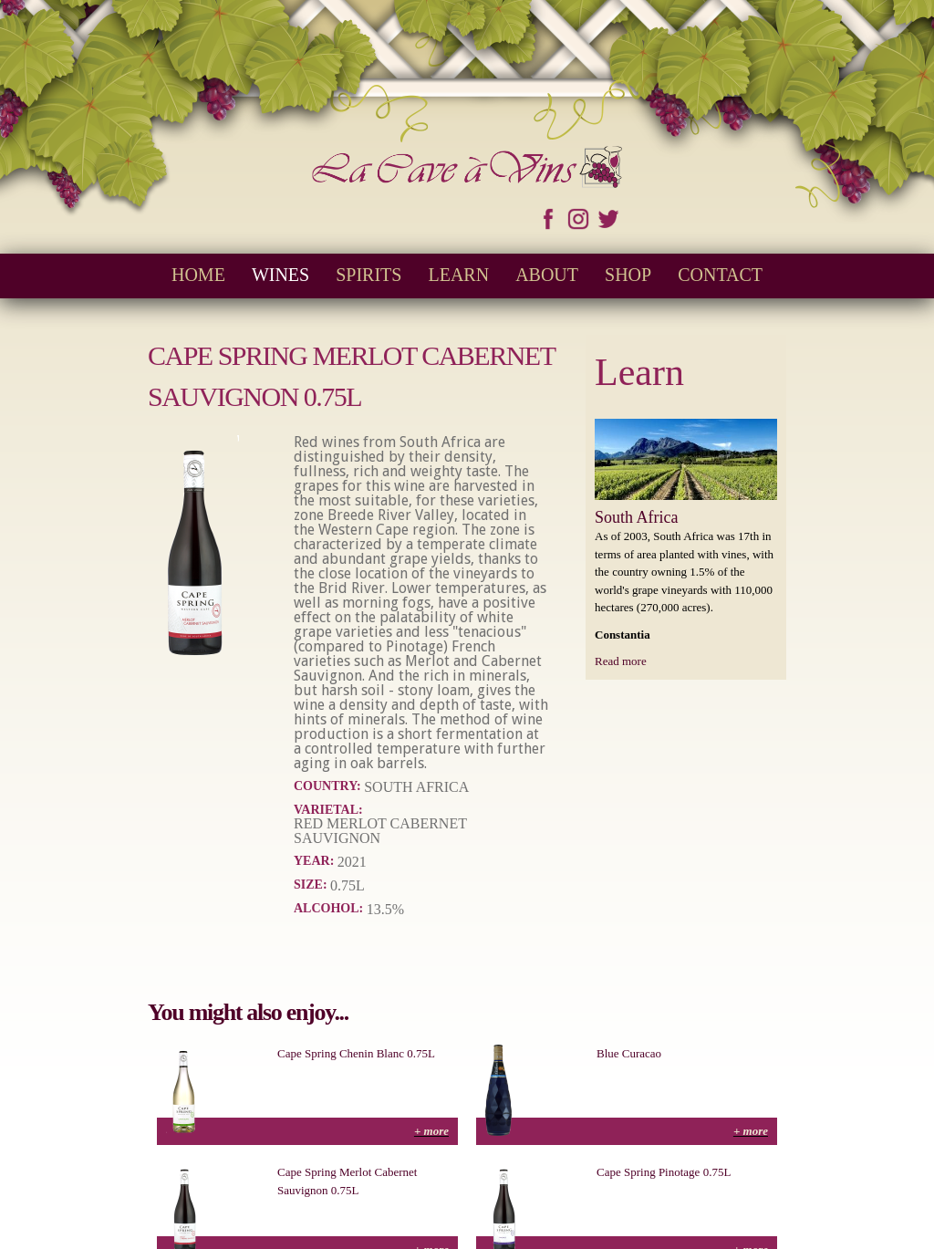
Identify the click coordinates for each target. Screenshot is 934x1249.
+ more (431, 1131)
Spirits (368, 275)
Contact (720, 275)
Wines (280, 275)
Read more (621, 661)
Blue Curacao (629, 1053)
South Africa (637, 517)
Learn (458, 275)
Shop (628, 275)
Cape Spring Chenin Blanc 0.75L (356, 1053)
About (546, 275)
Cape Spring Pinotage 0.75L (664, 1172)
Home (198, 275)
